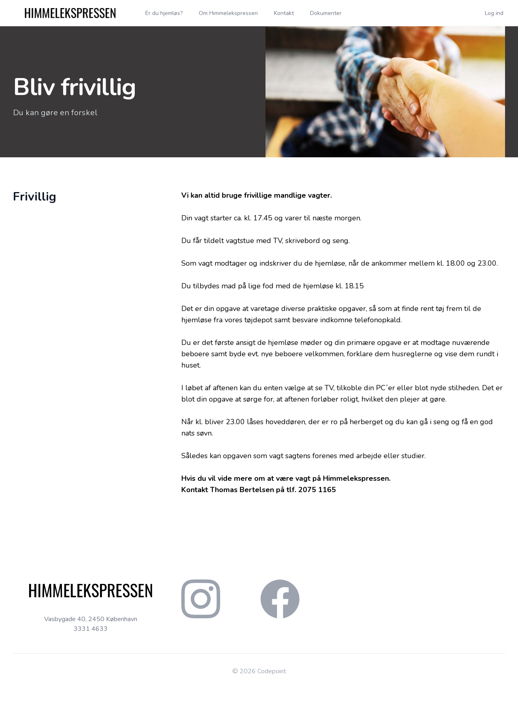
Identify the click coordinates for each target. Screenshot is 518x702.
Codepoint (271, 671)
